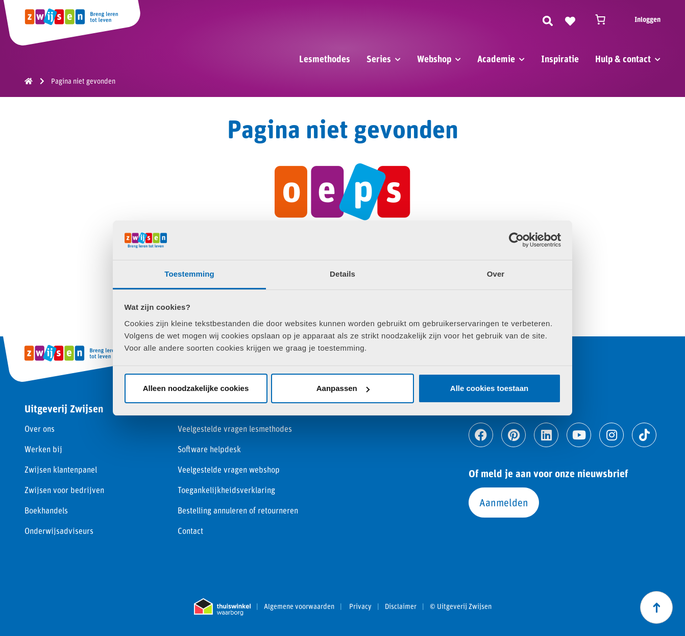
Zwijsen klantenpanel (61, 469)
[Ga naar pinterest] (513, 435)
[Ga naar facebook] (481, 435)
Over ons (40, 428)
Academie (496, 59)
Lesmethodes (324, 59)
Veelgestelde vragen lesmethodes (235, 428)
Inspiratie (560, 59)
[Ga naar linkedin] (546, 435)
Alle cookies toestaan (489, 388)
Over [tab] (496, 274)
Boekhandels (46, 510)
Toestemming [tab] (189, 274)
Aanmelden (503, 502)
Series (378, 59)
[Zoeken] (548, 19)
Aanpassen (343, 388)
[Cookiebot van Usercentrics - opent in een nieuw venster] (516, 240)
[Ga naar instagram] (611, 435)
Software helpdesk (209, 449)
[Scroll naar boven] (656, 607)
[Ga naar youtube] (579, 435)
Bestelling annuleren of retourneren (238, 510)
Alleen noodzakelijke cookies (196, 388)
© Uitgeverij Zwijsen (461, 606)
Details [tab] (342, 274)
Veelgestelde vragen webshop (229, 469)
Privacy (360, 606)
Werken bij (43, 449)
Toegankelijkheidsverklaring (226, 489)
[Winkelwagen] (605, 19)
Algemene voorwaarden (299, 606)
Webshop (434, 59)
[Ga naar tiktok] (644, 435)
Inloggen (647, 19)
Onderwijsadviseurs (59, 530)
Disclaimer (401, 606)
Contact (190, 530)
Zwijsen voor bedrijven (64, 489)
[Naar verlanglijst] (570, 19)
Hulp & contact (623, 59)
